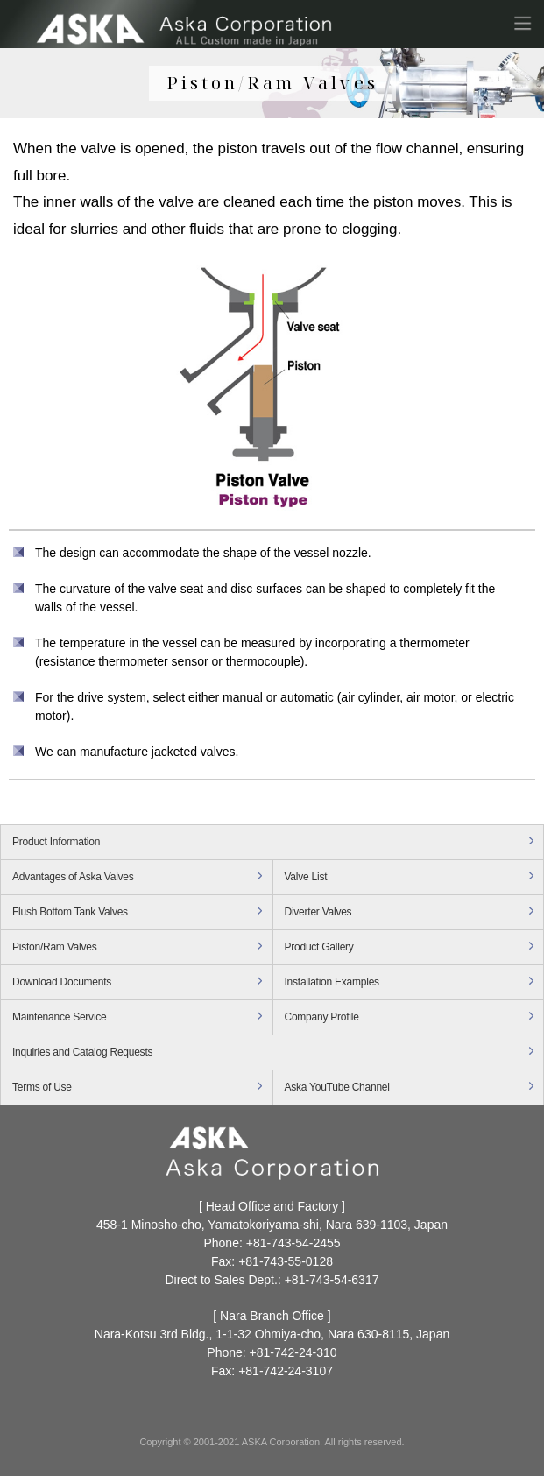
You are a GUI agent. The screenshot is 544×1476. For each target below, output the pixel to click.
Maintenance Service (59, 1017)
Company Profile (322, 1017)
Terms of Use (42, 1087)
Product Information (56, 842)
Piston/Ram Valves (54, 947)
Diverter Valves (318, 912)
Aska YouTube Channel (337, 1087)
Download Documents (61, 982)
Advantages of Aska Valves (73, 877)
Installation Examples (332, 982)
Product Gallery (319, 947)
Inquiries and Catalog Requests (82, 1052)
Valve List (306, 877)
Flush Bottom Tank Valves (70, 912)
